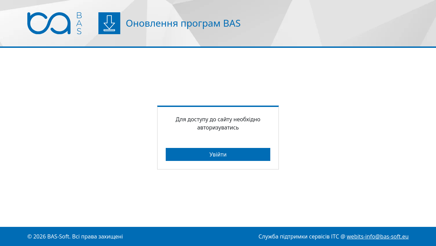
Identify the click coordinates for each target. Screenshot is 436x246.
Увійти (218, 154)
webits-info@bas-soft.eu (378, 236)
